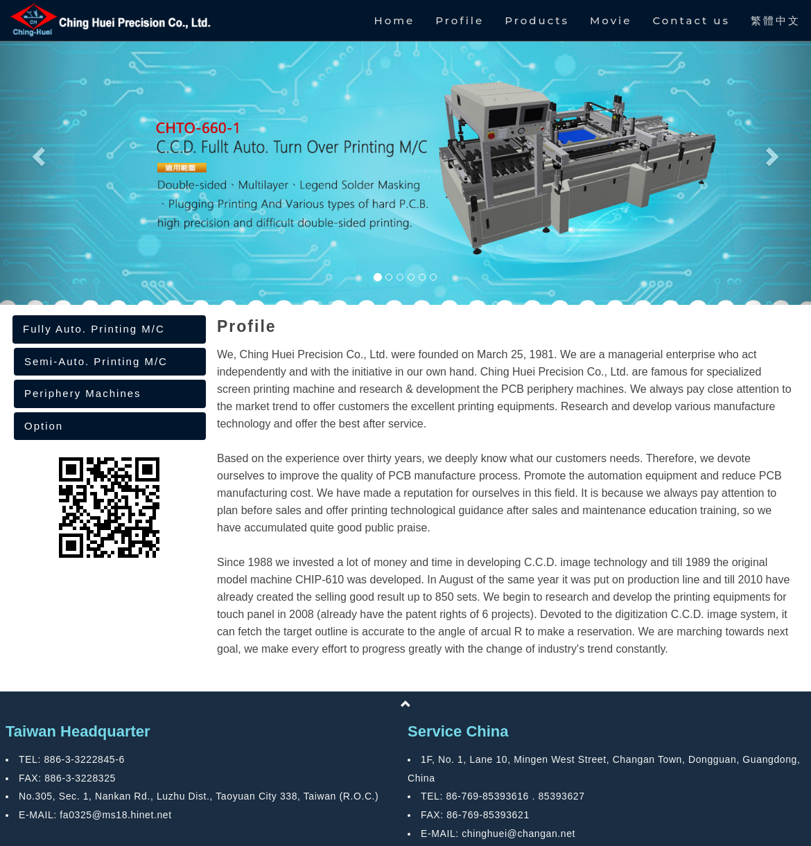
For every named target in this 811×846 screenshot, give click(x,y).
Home (394, 20)
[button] (36, 152)
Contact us (691, 20)
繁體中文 (776, 20)
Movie (610, 20)
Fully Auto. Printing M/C (94, 329)
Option (43, 426)
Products (537, 20)
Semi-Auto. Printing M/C (96, 361)
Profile (459, 20)
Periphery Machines (82, 393)
